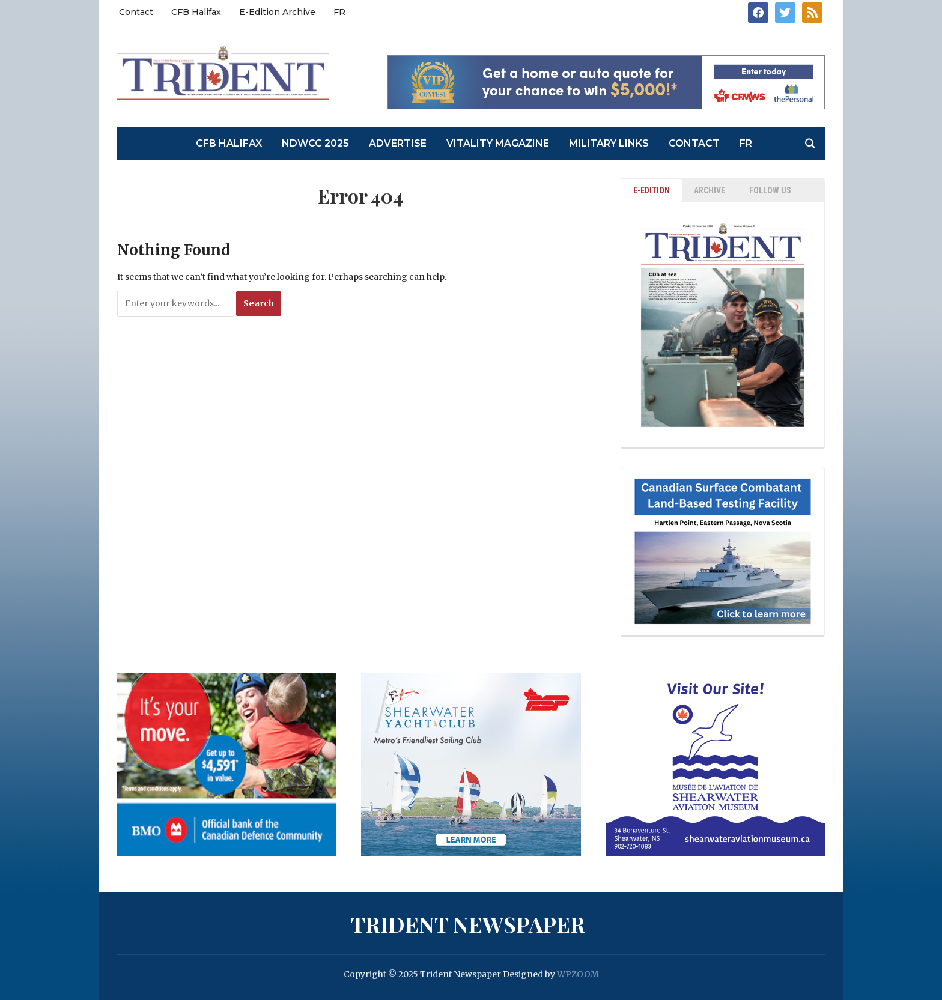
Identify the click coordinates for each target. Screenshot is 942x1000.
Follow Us (770, 190)
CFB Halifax (196, 12)
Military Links (609, 143)
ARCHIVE (709, 190)
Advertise (398, 143)
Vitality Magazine (497, 143)
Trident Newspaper (468, 923)
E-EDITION (651, 190)
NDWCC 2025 (315, 143)
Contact (136, 12)
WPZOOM (578, 974)
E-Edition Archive (277, 12)
